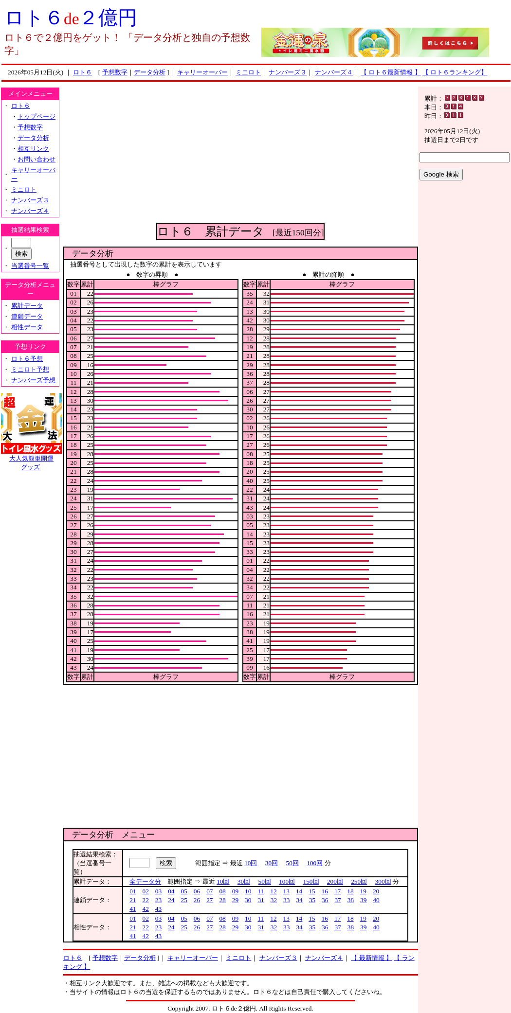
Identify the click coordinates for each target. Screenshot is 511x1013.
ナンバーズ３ (288, 72)
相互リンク (33, 148)
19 (363, 891)
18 (350, 891)
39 (363, 900)
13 (286, 891)
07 (209, 891)
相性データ (27, 327)
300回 (383, 881)
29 (235, 900)
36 (325, 900)
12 (273, 891)
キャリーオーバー (202, 72)
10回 (250, 863)
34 (299, 900)
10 (248, 891)
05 (184, 891)
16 (325, 891)
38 (350, 900)
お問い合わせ (36, 159)
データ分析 (149, 72)
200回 (335, 881)
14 (299, 891)
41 (132, 908)
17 (337, 891)
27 (209, 900)
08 (222, 891)
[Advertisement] (240, 155)
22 (145, 900)
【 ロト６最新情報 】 (391, 72)
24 (171, 900)
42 (145, 908)
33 (286, 900)
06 (197, 891)
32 (274, 900)
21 (132, 900)
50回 (292, 863)
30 (248, 900)
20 (376, 891)
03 (158, 891)
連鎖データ (27, 316)
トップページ (36, 116)
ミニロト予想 (30, 369)
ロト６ (82, 72)
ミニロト (248, 72)
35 (312, 900)
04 (171, 891)
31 (260, 900)
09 (235, 891)
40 (376, 900)
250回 (359, 881)
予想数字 (115, 72)
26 (197, 900)
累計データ (27, 305)
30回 (271, 863)
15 (312, 891)
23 (158, 900)
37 (337, 900)
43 (158, 908)
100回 (315, 863)
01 (132, 891)
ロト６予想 (27, 358)
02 (145, 891)
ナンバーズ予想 (33, 380)
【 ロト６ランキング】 (454, 72)
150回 (311, 881)
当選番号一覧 (30, 265)
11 (260, 891)
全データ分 (145, 881)
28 (222, 900)
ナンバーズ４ (334, 72)
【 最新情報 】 (371, 957)
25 (184, 900)
